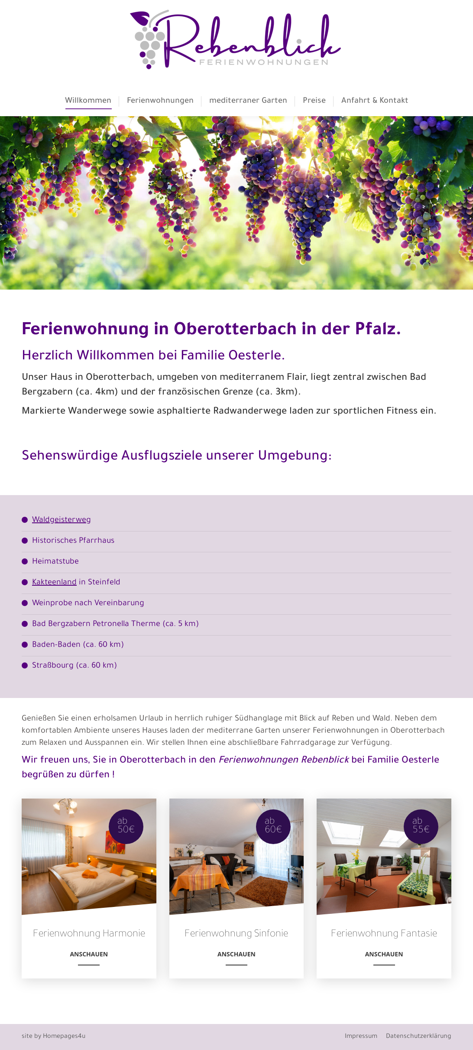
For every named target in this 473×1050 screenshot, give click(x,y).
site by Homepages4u (53, 1037)
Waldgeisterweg (61, 520)
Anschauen (89, 957)
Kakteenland (54, 583)
